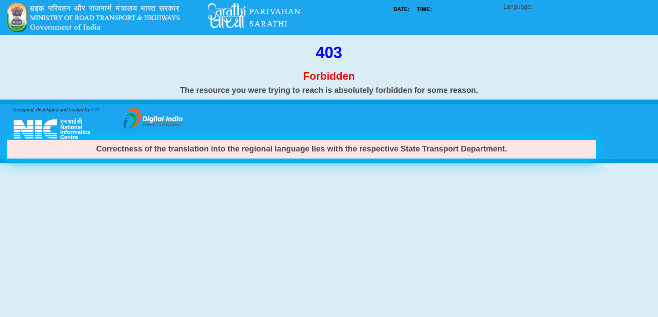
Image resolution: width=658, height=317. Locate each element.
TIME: (424, 9)
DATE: (401, 9)
